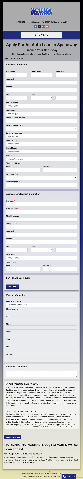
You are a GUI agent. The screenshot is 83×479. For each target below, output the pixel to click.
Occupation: (10, 224)
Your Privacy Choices (54, 473)
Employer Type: (12, 208)
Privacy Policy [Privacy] (49, 471)
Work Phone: (11, 255)
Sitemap (44, 473)
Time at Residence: (13, 163)
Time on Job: (11, 262)
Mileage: (9, 354)
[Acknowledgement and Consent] (7, 384)
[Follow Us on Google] (47, 26)
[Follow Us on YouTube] (43, 26)
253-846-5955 (60, 22)
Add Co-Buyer (13, 286)
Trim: (8, 339)
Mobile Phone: (11, 140)
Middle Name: (36, 72)
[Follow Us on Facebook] (35, 26)
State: (33, 94)
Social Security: (12, 103)
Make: (8, 324)
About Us (36, 471)
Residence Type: (12, 174)
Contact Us (42, 471)
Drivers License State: (14, 125)
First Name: (10, 72)
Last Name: (59, 72)
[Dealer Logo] (41, 12)
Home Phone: (11, 148)
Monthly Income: (12, 216)
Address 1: (10, 79)
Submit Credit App (13, 437)
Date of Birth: (11, 110)
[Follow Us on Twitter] (39, 26)
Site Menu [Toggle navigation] (41, 34)
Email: (8, 156)
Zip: (56, 94)
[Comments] (41, 374)
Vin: (7, 347)
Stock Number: (12, 309)
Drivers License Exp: (14, 133)
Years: (8, 167)
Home (32, 471)
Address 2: (10, 87)
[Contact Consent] (7, 411)
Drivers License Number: (15, 118)
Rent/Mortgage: (12, 182)
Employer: (10, 201)
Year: (8, 317)
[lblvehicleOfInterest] (41, 305)
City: (8, 94)
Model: (8, 332)
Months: (46, 167)
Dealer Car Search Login (28, 473)
